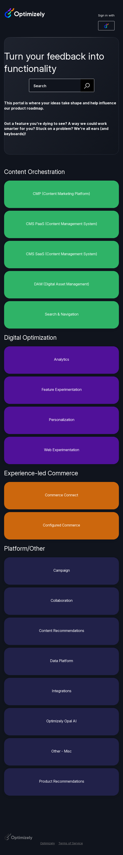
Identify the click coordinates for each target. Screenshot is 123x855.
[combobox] (61, 85)
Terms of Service (70, 843)
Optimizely (47, 843)
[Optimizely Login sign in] (106, 25)
